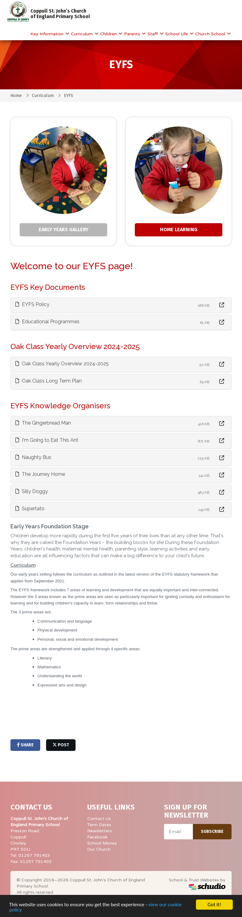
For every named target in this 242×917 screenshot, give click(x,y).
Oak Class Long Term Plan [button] (48, 381)
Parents (132, 34)
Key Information (47, 34)
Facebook (97, 837)
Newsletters (99, 830)
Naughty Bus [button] (33, 457)
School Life (177, 34)
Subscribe (212, 831)
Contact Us (99, 818)
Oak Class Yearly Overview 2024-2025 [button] (62, 364)
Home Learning (178, 229)
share (25, 745)
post (61, 745)
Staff (153, 34)
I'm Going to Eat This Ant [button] (46, 440)
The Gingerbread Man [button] (43, 423)
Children (109, 34)
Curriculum (82, 34)
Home (16, 95)
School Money (102, 843)
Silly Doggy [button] (31, 491)
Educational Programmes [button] (47, 321)
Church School (210, 34)
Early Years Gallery (63, 229)
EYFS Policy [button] (32, 304)
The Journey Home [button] (40, 474)
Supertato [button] (30, 508)
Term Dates (99, 824)
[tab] (121, 305)
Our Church (99, 849)
